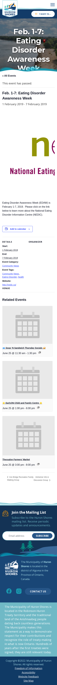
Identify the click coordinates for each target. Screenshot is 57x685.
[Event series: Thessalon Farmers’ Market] (38, 464)
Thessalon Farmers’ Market (16, 459)
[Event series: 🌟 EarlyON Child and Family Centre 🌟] (38, 407)
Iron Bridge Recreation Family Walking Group (20, 478)
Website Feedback (28, 676)
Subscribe (42, 535)
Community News (10, 266)
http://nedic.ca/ (9, 285)
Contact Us (38, 591)
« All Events (9, 75)
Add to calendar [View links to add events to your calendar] (18, 229)
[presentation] (27, 325)
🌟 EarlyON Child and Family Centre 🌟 (22, 403)
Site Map (29, 680)
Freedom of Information (28, 668)
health (21, 277)
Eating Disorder (9, 277)
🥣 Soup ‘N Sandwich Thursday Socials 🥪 (24, 348)
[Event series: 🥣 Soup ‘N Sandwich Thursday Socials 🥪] (40, 352)
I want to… (43, 13)
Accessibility (28, 672)
